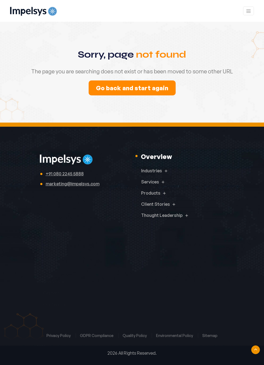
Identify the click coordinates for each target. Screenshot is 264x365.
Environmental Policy (175, 335)
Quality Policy (135, 335)
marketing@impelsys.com (73, 183)
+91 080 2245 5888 (65, 173)
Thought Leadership (162, 215)
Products (150, 193)
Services (150, 182)
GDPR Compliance (97, 335)
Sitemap (210, 335)
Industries (151, 170)
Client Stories (155, 204)
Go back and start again (132, 88)
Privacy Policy (59, 335)
